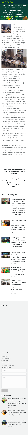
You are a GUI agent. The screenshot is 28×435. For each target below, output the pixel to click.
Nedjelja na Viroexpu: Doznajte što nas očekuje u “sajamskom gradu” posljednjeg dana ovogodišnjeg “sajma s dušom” (18, 285)
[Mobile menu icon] (26, 2)
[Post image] (5, 201)
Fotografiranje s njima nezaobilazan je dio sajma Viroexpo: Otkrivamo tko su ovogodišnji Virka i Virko (18, 271)
